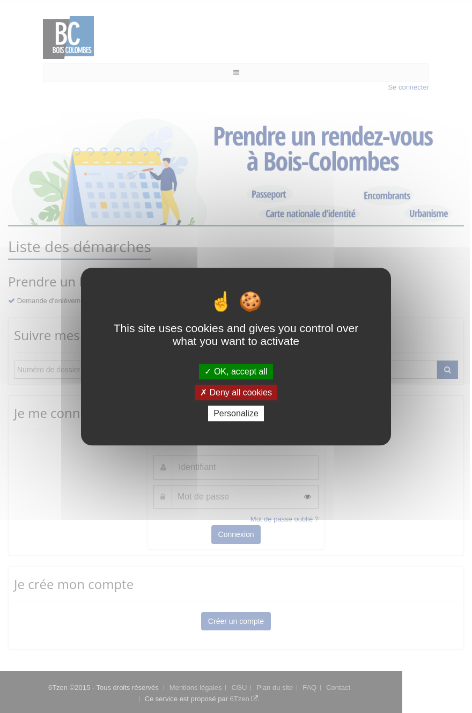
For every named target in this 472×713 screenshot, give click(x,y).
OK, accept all (235, 371)
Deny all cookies (236, 392)
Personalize (236, 413)
